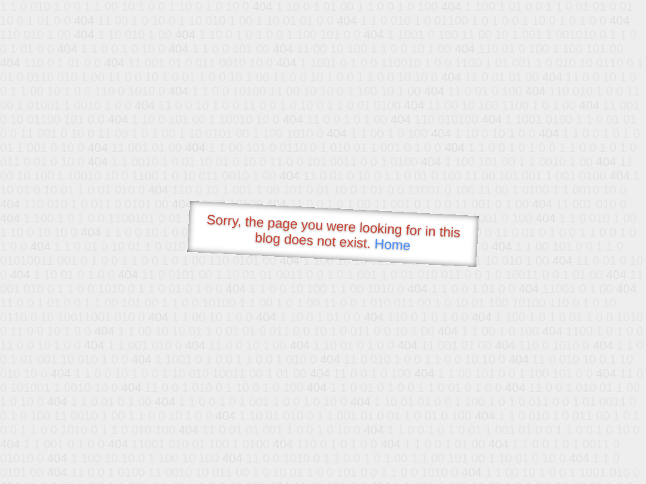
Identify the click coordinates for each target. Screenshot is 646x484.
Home (392, 244)
